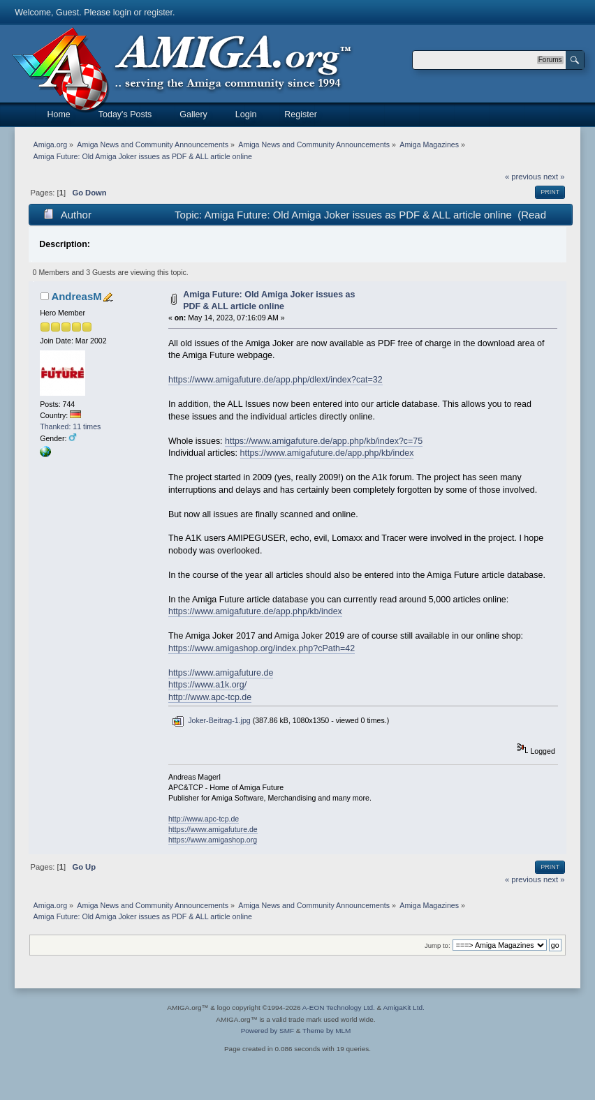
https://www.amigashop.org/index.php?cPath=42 (261, 648)
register (158, 12)
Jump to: (437, 945)
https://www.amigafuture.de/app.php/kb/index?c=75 (324, 441)
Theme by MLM (326, 1030)
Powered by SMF (267, 1030)
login (122, 12)
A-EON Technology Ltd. (338, 1007)
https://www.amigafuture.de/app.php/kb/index (327, 453)
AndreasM (76, 296)
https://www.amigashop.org (212, 839)
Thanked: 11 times (70, 426)
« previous (523, 176)
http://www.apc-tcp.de (209, 697)
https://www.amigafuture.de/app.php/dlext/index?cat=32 (275, 380)
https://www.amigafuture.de (220, 673)
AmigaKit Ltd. (403, 1007)
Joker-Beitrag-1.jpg (211, 720)
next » (554, 176)
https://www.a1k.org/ (207, 685)
